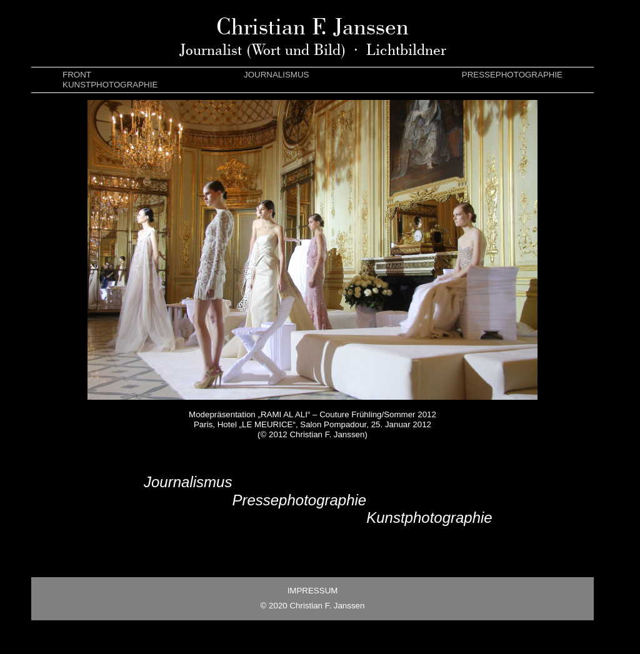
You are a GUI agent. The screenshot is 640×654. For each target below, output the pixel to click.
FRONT (76, 74)
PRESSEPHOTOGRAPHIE (512, 74)
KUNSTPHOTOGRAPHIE (110, 84)
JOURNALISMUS (276, 74)
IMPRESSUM (313, 590)
